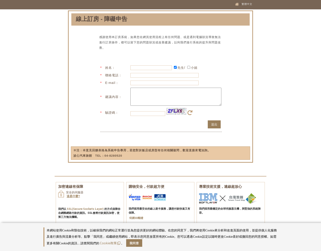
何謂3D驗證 (136, 221)
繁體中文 (247, 4)
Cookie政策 (110, 243)
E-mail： (112, 83)
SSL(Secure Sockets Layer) (85, 212)
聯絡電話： (113, 75)
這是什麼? (73, 199)
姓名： (110, 67)
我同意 (134, 243)
